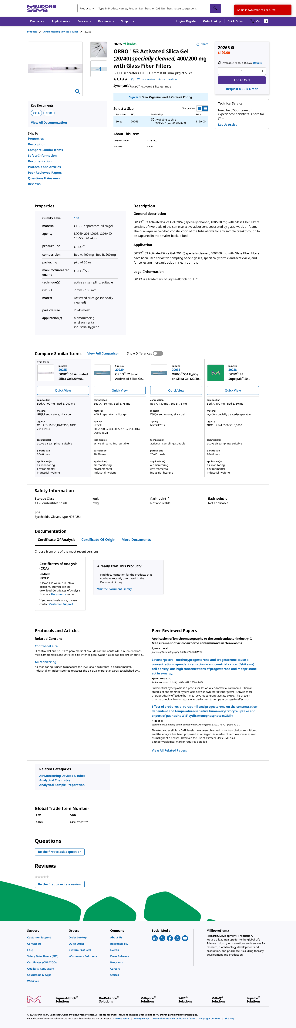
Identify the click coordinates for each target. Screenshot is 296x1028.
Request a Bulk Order (242, 89)
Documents (58, 594)
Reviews (34, 184)
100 (76, 218)
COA (36, 113)
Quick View (63, 390)
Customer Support (61, 604)
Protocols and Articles (44, 167)
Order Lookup (212, 21)
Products (32, 31)
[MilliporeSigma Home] (41, 8)
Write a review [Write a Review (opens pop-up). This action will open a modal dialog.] (146, 79)
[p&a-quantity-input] (242, 71)
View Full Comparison (103, 353)
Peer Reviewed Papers (45, 172)
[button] (186, 21)
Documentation (40, 161)
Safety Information (42, 155)
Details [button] (257, 63)
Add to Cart (242, 80)
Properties (36, 138)
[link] (46, 937)
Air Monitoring (45, 662)
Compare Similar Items (45, 150)
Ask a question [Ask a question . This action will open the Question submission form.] (167, 79)
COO (49, 113)
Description (36, 144)
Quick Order (235, 21)
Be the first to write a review (61, 885)
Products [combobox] (85, 8)
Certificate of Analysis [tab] (56, 539)
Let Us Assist (227, 124)
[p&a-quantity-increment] (263, 71)
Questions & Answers (44, 178)
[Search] (215, 8)
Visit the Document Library (114, 589)
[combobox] (149, 8)
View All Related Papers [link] (169, 750)
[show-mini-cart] (259, 21)
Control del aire (46, 646)
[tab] (35, 31)
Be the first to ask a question (59, 852)
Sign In (133, 97)
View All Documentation (49, 122)
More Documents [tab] (136, 539)
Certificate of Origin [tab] (98, 539)
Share (202, 44)
